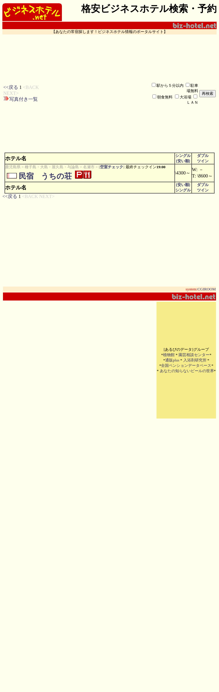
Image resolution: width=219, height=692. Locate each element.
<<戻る (10, 87)
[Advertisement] (88, 93)
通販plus (172, 360)
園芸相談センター (194, 355)
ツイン (203, 161)
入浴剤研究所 (195, 360)
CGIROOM (207, 289)
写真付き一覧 (23, 99)
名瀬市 (89, 167)
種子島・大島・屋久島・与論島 (52, 167)
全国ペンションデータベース (186, 365)
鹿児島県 (13, 167)
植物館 (169, 355)
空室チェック (111, 167)
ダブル (203, 155)
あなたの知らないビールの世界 (187, 371)
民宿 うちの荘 (45, 176)
